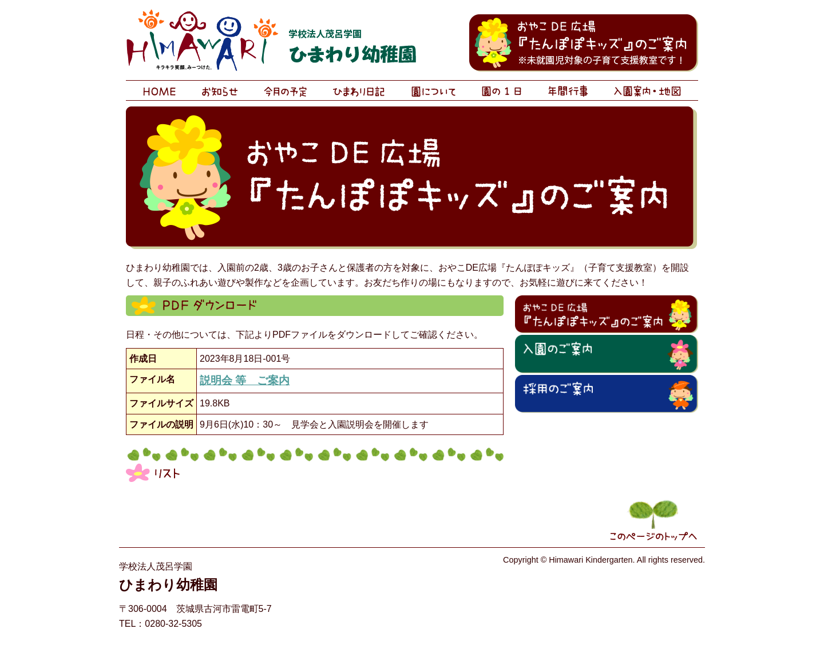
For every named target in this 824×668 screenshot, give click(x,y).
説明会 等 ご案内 (245, 380)
